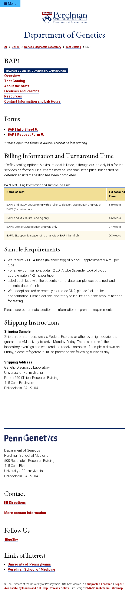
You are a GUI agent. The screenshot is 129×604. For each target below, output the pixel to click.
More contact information (25, 513)
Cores (16, 47)
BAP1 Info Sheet (21, 130)
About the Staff (16, 86)
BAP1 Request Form (24, 135)
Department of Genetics (64, 35)
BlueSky (11, 540)
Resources (13, 97)
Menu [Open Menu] (10, 3)
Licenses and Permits (21, 91)
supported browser (99, 584)
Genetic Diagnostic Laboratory (42, 47)
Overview (12, 76)
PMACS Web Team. (97, 588)
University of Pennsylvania (29, 565)
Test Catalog (73, 47)
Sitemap (117, 588)
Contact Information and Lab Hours (32, 102)
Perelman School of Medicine (31, 570)
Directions (15, 503)
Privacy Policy (59, 588)
